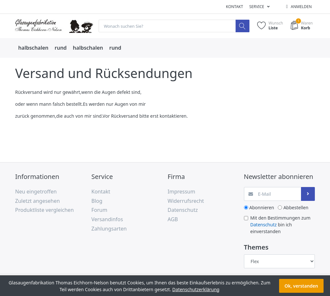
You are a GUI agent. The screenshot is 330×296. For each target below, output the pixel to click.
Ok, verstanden (301, 286)
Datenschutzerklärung (195, 289)
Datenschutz (263, 225)
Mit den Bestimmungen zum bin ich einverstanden (280, 224)
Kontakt (234, 6)
